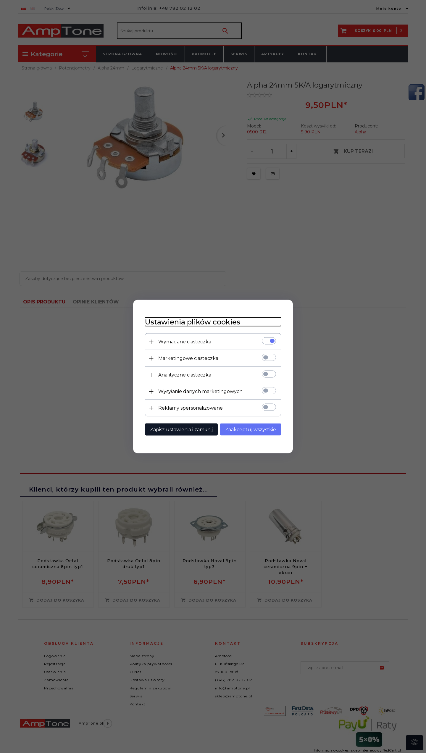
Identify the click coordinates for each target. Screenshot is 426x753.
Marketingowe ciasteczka (188, 358)
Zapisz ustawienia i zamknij (181, 429)
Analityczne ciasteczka (184, 375)
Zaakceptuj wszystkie (250, 429)
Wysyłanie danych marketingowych (200, 391)
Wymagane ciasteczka (184, 342)
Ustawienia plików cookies (192, 322)
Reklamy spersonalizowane (190, 408)
